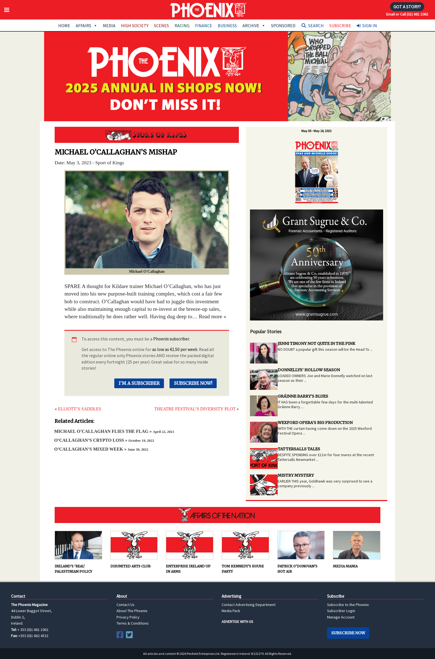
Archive (253, 25)
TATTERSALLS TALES (299, 448)
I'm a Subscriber (139, 383)
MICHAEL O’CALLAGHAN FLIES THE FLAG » (114, 431)
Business (227, 25)
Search (316, 25)
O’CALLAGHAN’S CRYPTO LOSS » (104, 440)
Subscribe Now (348, 632)
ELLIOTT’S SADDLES (79, 408)
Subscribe (340, 25)
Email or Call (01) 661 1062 (407, 14)
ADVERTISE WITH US (237, 621)
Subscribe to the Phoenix (348, 604)
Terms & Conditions (133, 623)
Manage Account (341, 617)
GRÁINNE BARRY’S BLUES (303, 396)
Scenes (161, 25)
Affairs (86, 25)
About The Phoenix (132, 610)
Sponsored (283, 25)
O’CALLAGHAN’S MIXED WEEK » (101, 449)
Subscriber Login (341, 610)
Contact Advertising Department (248, 604)
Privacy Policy (128, 617)
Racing (181, 25)
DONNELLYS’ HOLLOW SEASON (309, 369)
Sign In (369, 25)
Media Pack (231, 610)
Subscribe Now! (193, 383)
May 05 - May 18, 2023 (316, 131)
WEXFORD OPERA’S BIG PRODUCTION (315, 422)
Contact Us (126, 604)
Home (64, 25)
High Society (134, 25)
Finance (203, 25)
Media (109, 25)
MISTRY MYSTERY (296, 475)
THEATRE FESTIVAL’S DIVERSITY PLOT (195, 408)
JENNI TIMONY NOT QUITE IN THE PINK (316, 343)
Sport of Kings (147, 135)
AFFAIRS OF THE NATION (217, 515)
